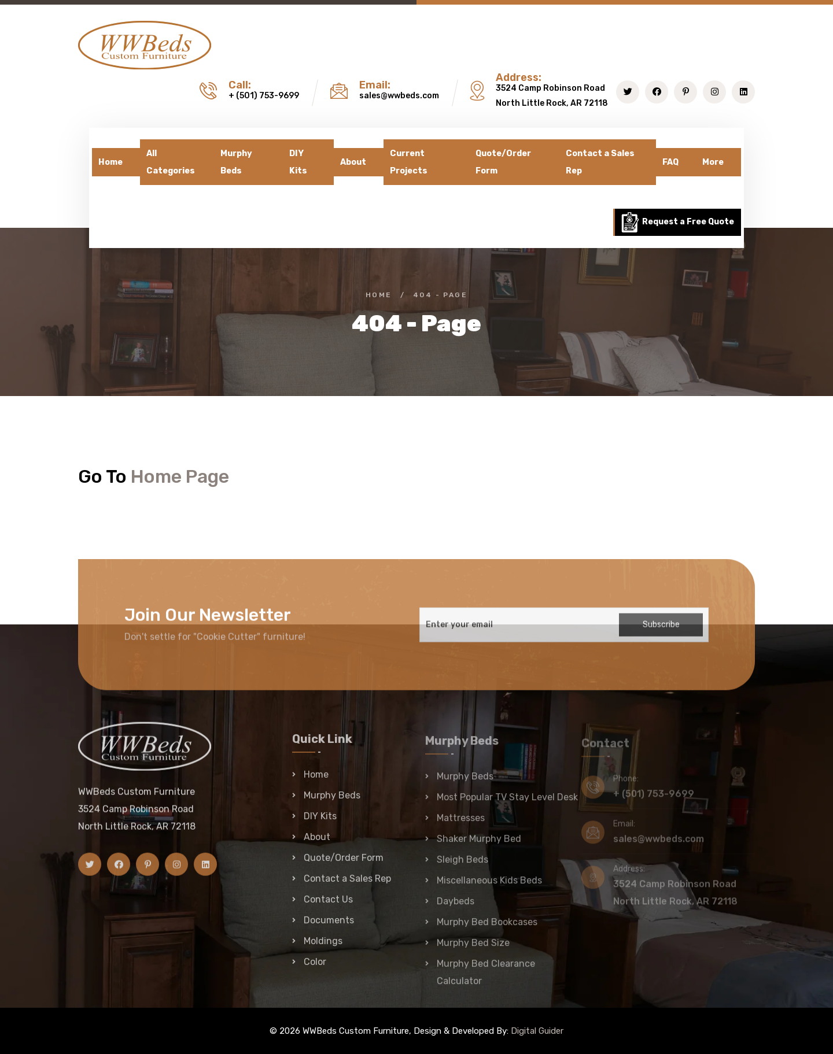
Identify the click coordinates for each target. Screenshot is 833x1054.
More (713, 162)
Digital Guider (537, 1031)
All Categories (170, 162)
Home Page (180, 476)
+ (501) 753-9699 (263, 96)
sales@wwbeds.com (399, 96)
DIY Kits (298, 162)
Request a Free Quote (677, 222)
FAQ (670, 162)
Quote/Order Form (503, 162)
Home (110, 162)
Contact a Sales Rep (600, 162)
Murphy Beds (236, 162)
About (353, 162)
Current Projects (408, 162)
